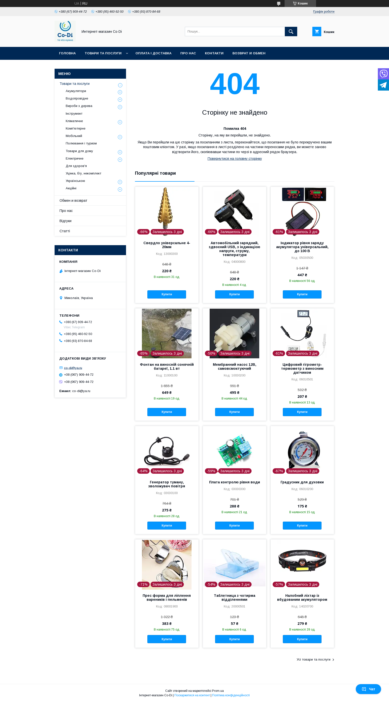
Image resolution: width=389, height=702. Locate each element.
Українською (75, 181)
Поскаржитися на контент (192, 695)
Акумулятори (76, 91)
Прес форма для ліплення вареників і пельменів (167, 598)
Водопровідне (77, 98)
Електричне (74, 158)
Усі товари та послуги (313, 659)
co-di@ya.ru (73, 367)
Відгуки (65, 221)
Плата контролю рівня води (234, 482)
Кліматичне (74, 121)
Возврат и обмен (248, 53)
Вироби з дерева (79, 106)
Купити (167, 294)
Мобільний (74, 136)
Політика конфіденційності (231, 695)
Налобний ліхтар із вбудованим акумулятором (302, 598)
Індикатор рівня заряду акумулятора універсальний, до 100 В (302, 247)
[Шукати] (291, 31)
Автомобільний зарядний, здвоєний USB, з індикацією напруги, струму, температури (234, 249)
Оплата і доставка (153, 53)
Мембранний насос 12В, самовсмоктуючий (234, 366)
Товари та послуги (103, 53)
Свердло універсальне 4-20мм (166, 245)
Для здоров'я (76, 166)
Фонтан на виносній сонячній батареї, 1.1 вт (167, 366)
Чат (368, 689)
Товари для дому (79, 151)
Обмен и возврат (73, 200)
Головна (67, 53)
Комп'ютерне (75, 128)
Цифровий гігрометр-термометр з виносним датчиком (302, 368)
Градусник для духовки (302, 482)
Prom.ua (218, 691)
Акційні (71, 188)
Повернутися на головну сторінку (235, 159)
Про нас (188, 53)
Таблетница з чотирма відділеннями (234, 598)
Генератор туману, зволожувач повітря (166, 484)
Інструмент (74, 113)
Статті (65, 231)
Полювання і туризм (81, 143)
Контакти (214, 53)
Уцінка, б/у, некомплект (83, 173)
